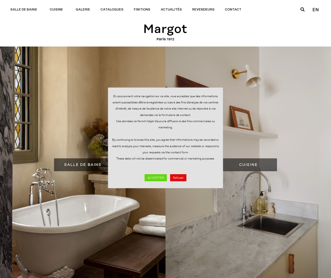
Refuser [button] (178, 177)
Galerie (83, 9)
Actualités (171, 9)
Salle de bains (24, 9)
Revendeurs (203, 9)
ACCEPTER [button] (155, 177)
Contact (234, 9)
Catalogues (111, 9)
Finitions (142, 9)
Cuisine (57, 9)
